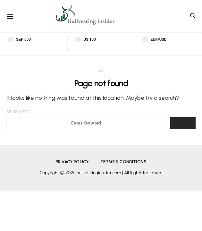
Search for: (18, 111)
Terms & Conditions (123, 161)
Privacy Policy (72, 161)
